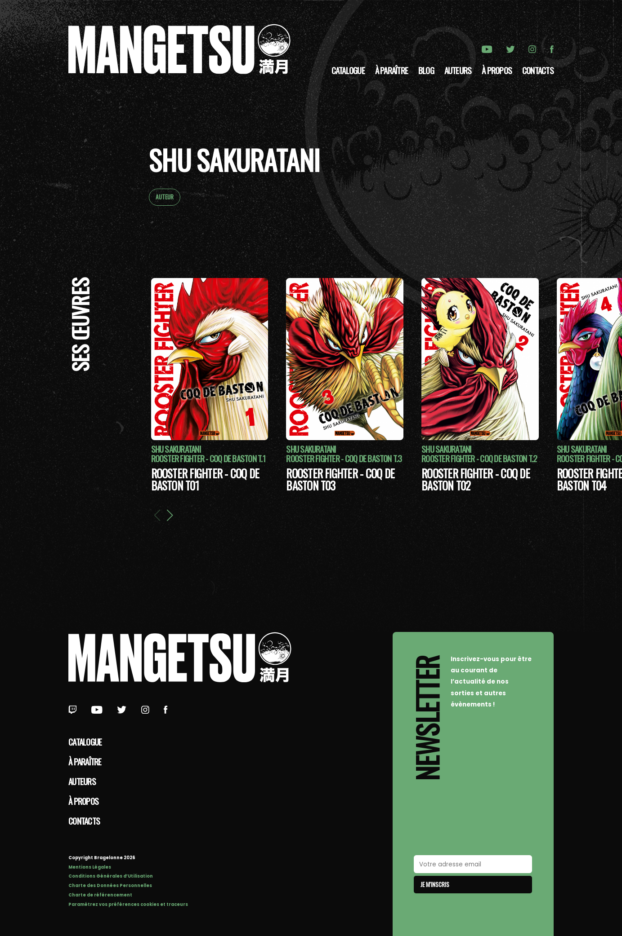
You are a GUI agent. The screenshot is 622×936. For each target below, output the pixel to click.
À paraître (391, 70)
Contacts (538, 70)
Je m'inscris (435, 884)
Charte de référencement (100, 895)
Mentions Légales (89, 867)
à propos (497, 70)
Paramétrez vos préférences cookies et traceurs (128, 904)
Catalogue (348, 70)
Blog (426, 70)
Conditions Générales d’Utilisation (110, 876)
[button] (169, 515)
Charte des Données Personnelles (110, 885)
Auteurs (458, 70)
